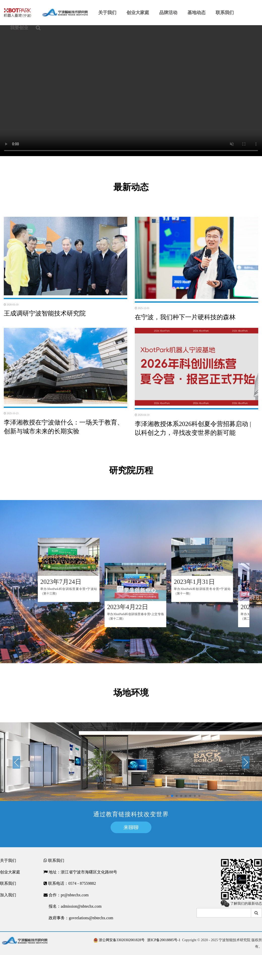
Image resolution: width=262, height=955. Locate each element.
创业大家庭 (10, 872)
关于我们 (8, 860)
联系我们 (8, 883)
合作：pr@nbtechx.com (66, 895)
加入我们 (8, 895)
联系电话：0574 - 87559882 (70, 883)
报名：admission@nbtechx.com (73, 906)
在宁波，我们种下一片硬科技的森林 (185, 317)
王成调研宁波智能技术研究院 (45, 313)
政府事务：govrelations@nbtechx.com (78, 918)
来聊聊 (131, 827)
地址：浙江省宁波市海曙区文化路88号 (80, 872)
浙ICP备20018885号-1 (163, 940)
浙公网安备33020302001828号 (119, 940)
